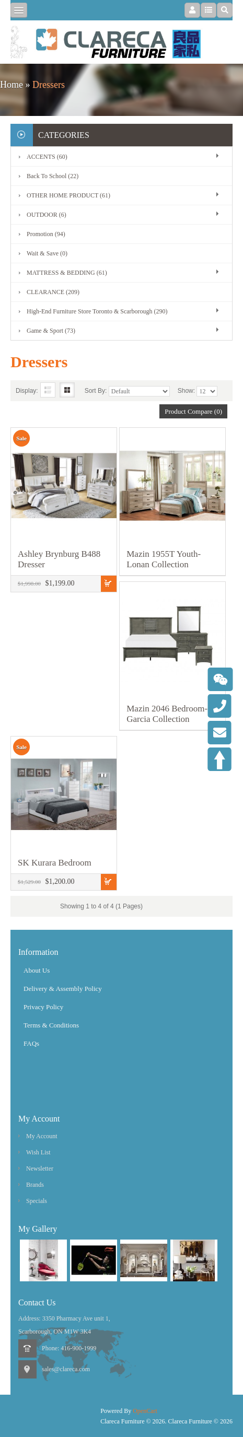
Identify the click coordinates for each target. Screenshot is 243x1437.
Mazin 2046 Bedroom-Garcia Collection (166, 714)
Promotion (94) (46, 234)
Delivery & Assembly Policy (63, 988)
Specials (36, 1201)
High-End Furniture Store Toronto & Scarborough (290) (97, 311)
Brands (35, 1184)
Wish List (38, 1152)
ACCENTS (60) (47, 156)
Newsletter (39, 1168)
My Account (41, 1136)
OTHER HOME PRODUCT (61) (68, 195)
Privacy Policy (43, 1007)
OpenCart (145, 1411)
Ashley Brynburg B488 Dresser (59, 559)
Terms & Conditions (51, 1025)
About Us (37, 970)
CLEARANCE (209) (53, 292)
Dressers (48, 84)
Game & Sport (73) (51, 330)
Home (11, 84)
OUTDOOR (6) (46, 214)
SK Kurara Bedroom (54, 863)
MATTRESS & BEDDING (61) (67, 272)
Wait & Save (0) (47, 253)
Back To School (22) (52, 176)
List (47, 390)
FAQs (31, 1043)
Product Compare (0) (193, 411)
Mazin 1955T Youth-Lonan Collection (163, 559)
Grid (67, 390)
